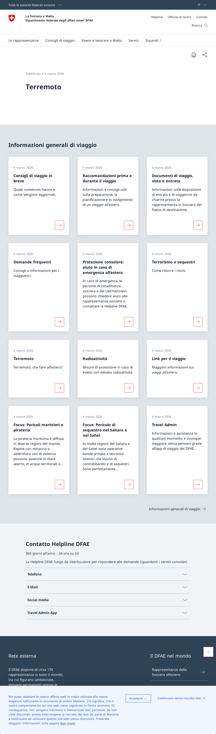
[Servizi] (133, 40)
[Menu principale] (104, 40)
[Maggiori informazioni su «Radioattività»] (128, 387)
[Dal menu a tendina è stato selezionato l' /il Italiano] (201, 5)
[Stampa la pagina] (193, 54)
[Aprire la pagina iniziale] (50, 22)
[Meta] (179, 17)
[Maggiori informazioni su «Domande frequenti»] (59, 321)
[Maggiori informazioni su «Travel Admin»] (197, 484)
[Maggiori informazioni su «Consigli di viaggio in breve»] (59, 225)
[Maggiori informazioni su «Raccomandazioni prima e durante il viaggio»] (128, 225)
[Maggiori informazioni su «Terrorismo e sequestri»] (197, 321)
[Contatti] (202, 17)
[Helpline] (156, 17)
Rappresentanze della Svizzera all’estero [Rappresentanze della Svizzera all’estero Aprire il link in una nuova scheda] (178, 672)
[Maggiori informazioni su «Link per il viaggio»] (197, 387)
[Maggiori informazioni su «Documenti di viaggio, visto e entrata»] (197, 225)
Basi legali (67, 723)
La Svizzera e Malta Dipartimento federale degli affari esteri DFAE (59, 18)
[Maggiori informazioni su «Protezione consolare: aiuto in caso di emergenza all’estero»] (128, 321)
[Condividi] (204, 55)
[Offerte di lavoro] (179, 17)
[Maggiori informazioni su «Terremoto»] (59, 387)
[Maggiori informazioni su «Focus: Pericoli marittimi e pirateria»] (59, 484)
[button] (23, 40)
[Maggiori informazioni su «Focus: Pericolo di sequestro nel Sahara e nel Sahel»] (128, 484)
